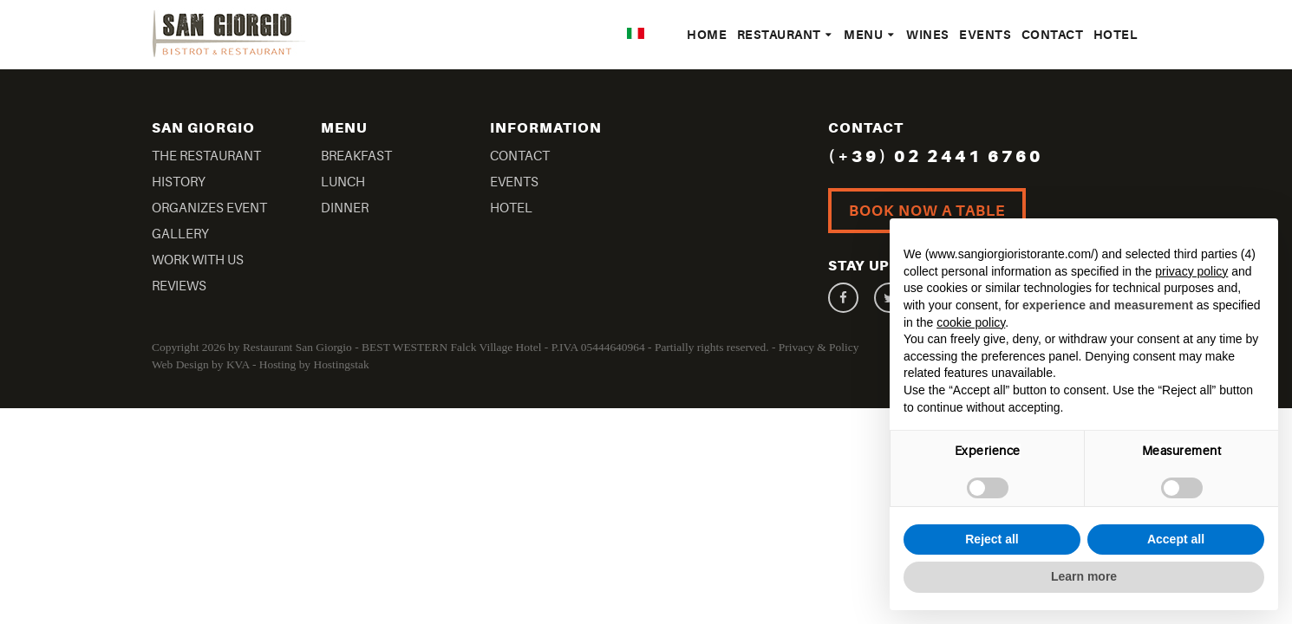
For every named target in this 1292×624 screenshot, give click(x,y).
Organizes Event (209, 208)
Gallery (180, 234)
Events (985, 35)
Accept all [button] (1175, 539)
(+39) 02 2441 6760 (935, 156)
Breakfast (356, 156)
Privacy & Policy (819, 347)
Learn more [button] (1084, 576)
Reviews (179, 286)
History (179, 182)
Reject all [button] (991, 539)
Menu (870, 35)
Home (707, 35)
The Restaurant (206, 156)
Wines (927, 35)
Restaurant (785, 35)
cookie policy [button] (970, 322)
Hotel (1115, 35)
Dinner (345, 208)
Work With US (198, 260)
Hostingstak (341, 364)
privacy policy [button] (1191, 271)
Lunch (343, 182)
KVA (238, 364)
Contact (1052, 35)
